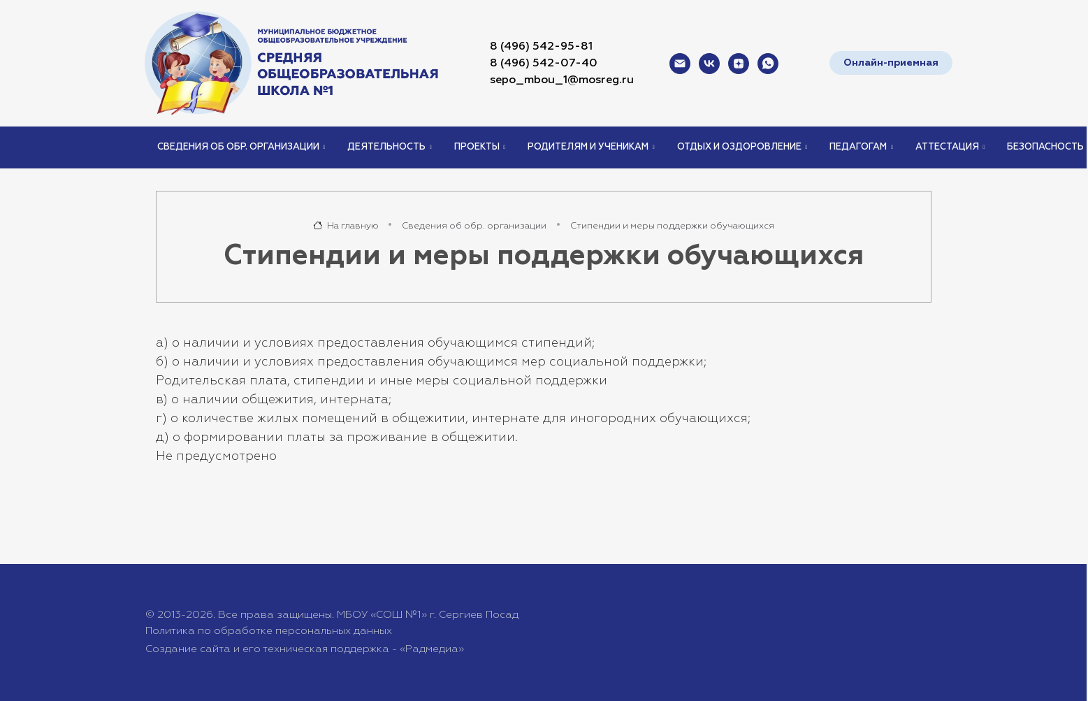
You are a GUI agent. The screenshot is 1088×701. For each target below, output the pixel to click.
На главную (346, 226)
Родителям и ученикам (588, 147)
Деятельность (386, 147)
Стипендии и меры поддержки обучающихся (672, 226)
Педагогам (858, 147)
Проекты (477, 147)
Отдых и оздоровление (739, 147)
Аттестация (947, 147)
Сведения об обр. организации (238, 147)
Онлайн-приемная (890, 63)
